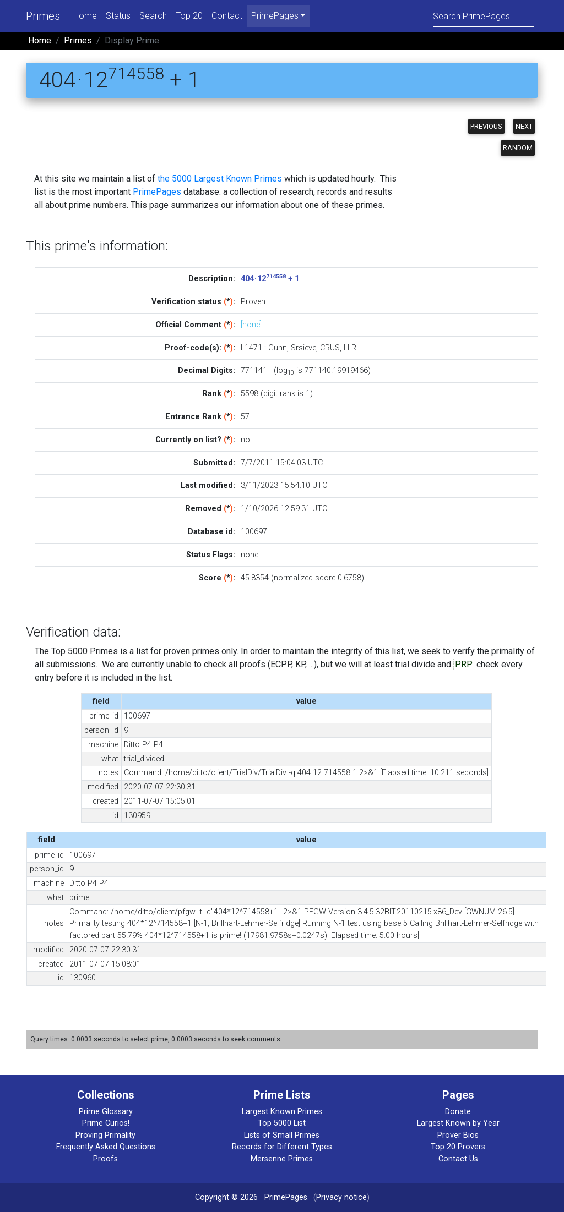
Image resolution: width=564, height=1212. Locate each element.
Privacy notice (341, 1197)
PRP (464, 664)
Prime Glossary (106, 1111)
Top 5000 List (282, 1123)
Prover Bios (458, 1135)
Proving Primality (105, 1135)
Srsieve (303, 348)
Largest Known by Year (458, 1123)
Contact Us (458, 1159)
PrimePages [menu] (275, 15)
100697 (254, 531)
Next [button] (524, 126)
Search (153, 15)
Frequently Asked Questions (105, 1146)
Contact (227, 15)
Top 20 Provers (458, 1146)
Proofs (105, 1159)
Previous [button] (486, 126)
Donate (458, 1111)
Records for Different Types (282, 1146)
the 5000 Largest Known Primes (220, 178)
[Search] (483, 15)
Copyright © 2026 (226, 1197)
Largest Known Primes (282, 1111)
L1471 (251, 348)
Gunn (277, 348)
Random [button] (518, 148)
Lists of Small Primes (281, 1135)
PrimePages (157, 192)
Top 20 (189, 15)
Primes (43, 16)
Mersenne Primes (282, 1159)
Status (118, 15)
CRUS (330, 348)
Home (85, 15)
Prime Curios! (105, 1123)
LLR (350, 348)
